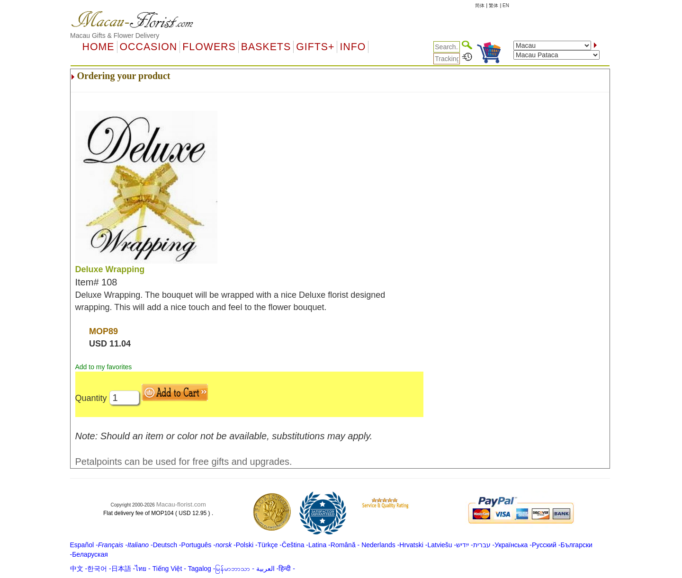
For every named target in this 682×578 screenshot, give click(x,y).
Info (353, 47)
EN (506, 5)
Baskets (266, 47)
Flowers (208, 47)
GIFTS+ (315, 47)
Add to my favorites (103, 367)
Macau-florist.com (181, 504)
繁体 (493, 5)
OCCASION (149, 47)
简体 (480, 5)
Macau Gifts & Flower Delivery (114, 35)
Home (98, 47)
